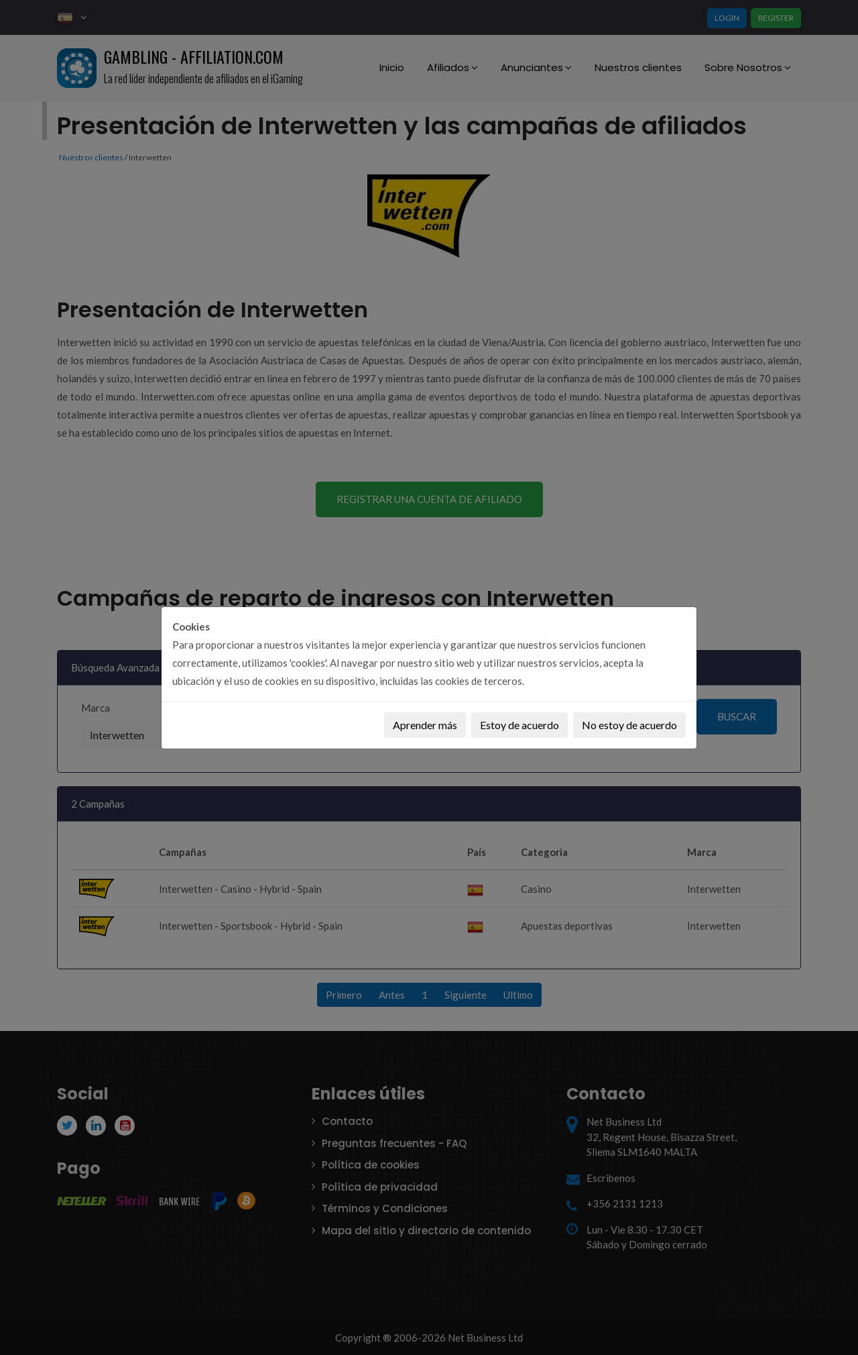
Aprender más (425, 724)
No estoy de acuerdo (629, 724)
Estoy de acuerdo (519, 724)
